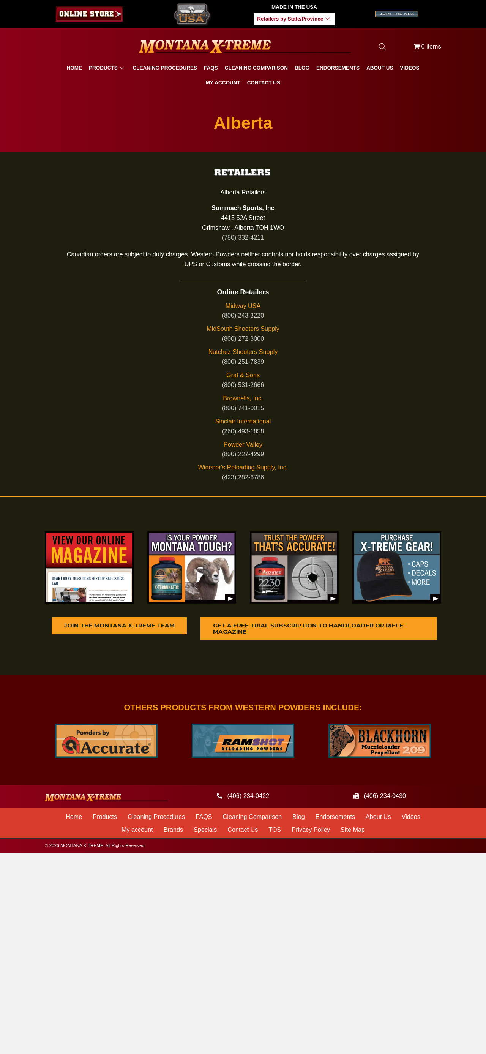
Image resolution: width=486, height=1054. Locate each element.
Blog (298, 817)
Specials (205, 830)
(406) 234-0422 (248, 796)
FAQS (204, 817)
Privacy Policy (311, 830)
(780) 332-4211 (243, 237)
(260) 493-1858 (243, 431)
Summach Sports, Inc (243, 207)
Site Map (353, 830)
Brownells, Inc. (243, 398)
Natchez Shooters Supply (243, 351)
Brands (173, 830)
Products (105, 817)
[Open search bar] (382, 46)
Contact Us (242, 830)
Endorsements (335, 817)
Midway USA (243, 305)
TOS (274, 830)
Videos (411, 817)
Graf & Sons (243, 374)
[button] (327, 19)
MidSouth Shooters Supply (243, 328)
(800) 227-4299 (243, 453)
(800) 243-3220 (243, 315)
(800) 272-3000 (243, 338)
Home (74, 817)
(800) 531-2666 (243, 384)
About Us (378, 817)
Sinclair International (243, 421)
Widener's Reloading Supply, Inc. (243, 467)
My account (137, 830)
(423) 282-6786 (243, 477)
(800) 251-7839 (243, 361)
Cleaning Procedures (156, 817)
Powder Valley (243, 444)
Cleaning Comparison (252, 817)
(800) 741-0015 (243, 408)
